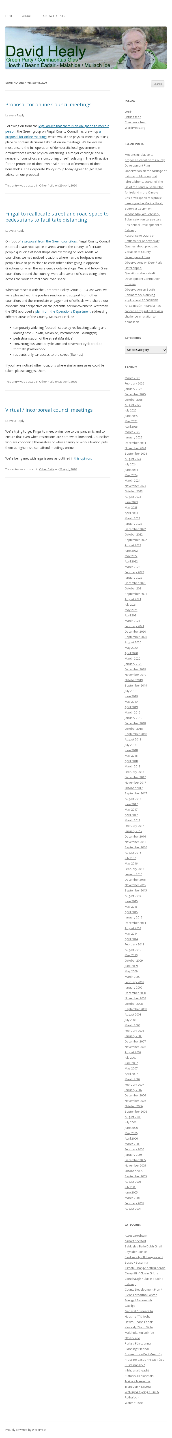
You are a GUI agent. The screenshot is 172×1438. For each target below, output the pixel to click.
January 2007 (133, 1090)
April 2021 (131, 615)
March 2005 (132, 1198)
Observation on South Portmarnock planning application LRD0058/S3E (141, 294)
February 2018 (134, 772)
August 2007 (133, 1052)
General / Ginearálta (139, 1311)
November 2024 (135, 448)
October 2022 (134, 534)
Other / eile (46, 185)
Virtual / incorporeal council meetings (49, 409)
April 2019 (131, 707)
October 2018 (134, 729)
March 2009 (132, 977)
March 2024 (132, 480)
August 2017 (133, 799)
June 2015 (131, 901)
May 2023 (131, 507)
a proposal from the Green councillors (49, 241)
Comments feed (135, 122)
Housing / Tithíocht (137, 1316)
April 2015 (131, 912)
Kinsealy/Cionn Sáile (139, 1327)
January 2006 (133, 1155)
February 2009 (134, 982)
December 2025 (135, 394)
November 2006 (135, 1101)
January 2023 (133, 524)
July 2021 (130, 604)
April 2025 (131, 427)
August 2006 (133, 1117)
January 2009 (133, 987)
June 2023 (131, 502)
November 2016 (135, 842)
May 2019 (131, 702)
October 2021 (134, 588)
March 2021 (132, 621)
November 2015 (135, 885)
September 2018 (136, 734)
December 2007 (135, 1041)
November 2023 (135, 486)
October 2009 (134, 960)
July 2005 (130, 1187)
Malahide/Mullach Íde (139, 1333)
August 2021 (133, 599)
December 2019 (135, 669)
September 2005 (136, 1176)
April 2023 (131, 513)
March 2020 (132, 658)
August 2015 (133, 896)
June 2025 (131, 416)
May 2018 (131, 755)
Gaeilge (130, 1306)
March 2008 (132, 1025)
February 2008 (134, 1031)
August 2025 (133, 405)
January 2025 (133, 437)
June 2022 (131, 551)
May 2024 (131, 475)
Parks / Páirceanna (138, 1343)
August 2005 (133, 1182)
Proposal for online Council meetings (48, 104)
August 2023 (133, 497)
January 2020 (133, 664)
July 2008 (130, 1020)
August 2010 (133, 950)
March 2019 (132, 712)
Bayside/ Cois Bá (136, 1252)
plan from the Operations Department (63, 311)
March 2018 (132, 766)
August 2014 (133, 928)
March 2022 (132, 567)
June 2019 (131, 696)
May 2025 (131, 421)
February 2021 (134, 626)
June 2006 (131, 1128)
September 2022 (136, 540)
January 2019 (133, 718)
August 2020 (133, 642)
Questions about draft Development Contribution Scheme (143, 278)
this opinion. (83, 458)
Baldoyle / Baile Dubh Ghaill (143, 1246)
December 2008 (135, 993)
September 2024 (136, 453)
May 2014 (131, 933)
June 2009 (131, 966)
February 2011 (134, 944)
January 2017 (133, 831)
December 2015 (135, 880)
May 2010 (131, 955)
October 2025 (134, 400)
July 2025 (130, 410)
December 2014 (135, 923)
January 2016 (133, 874)
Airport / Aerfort (135, 1241)
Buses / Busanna (136, 1262)
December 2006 (135, 1095)
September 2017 (136, 793)
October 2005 (134, 1171)
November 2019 (135, 675)
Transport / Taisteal (138, 1387)
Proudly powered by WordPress (25, 1430)
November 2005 (135, 1165)
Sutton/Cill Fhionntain (139, 1376)
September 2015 (136, 890)
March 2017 (132, 820)
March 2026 (132, 378)
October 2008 (134, 1004)
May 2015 (131, 907)
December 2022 (135, 529)
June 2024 (131, 470)
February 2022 (134, 572)
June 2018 (131, 750)
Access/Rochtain (136, 1236)
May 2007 (131, 1068)
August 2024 (133, 459)
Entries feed (133, 117)
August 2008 (133, 1014)
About (27, 16)
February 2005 (134, 1203)
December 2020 (135, 631)
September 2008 (136, 1009)
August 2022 (133, 545)
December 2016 (135, 836)
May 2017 (131, 809)
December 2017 (135, 777)
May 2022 (131, 556)
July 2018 (130, 745)
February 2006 (134, 1149)
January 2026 (133, 389)
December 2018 (135, 723)
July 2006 (130, 1122)
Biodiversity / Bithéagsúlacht (144, 1257)
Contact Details (53, 16)
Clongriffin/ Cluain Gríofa (141, 1273)
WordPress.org (135, 128)
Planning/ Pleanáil (137, 1349)
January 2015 (133, 917)
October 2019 (134, 680)
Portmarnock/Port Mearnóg (143, 1354)
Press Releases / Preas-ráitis (144, 1360)
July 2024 (130, 464)
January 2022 (133, 578)
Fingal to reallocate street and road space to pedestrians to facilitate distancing (57, 216)
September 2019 (136, 685)
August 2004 (133, 1209)
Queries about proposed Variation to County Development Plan (142, 251)
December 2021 (135, 583)
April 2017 (131, 815)
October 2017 (134, 788)
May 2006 (131, 1133)
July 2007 (130, 1058)
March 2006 (132, 1144)
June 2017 (131, 804)
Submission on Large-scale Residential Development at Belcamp (143, 224)
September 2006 (136, 1111)
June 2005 (131, 1192)
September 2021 (136, 594)
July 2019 (130, 691)
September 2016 (136, 847)
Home (9, 16)
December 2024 (135, 443)
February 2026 (134, 383)
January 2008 (133, 1036)
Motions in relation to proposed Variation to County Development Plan (145, 160)
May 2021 (131, 610)
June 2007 (131, 1063)
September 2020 (136, 637)
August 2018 (133, 739)
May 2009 (131, 971)
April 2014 (131, 939)
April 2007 (131, 1074)
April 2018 (131, 761)
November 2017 (135, 782)
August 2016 (133, 853)
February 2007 (134, 1084)
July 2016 (130, 858)
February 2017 (134, 826)
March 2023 (132, 518)
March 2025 (132, 432)
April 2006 (131, 1138)
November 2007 (135, 1047)
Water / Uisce (134, 1403)
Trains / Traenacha (137, 1381)
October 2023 (134, 491)
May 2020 (131, 648)
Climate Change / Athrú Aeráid (145, 1268)
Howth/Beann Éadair (139, 1322)
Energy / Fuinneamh (138, 1300)
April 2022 (131, 561)
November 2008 (135, 998)
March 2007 (132, 1079)
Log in (129, 111)
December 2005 (135, 1160)
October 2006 (134, 1106)
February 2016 (134, 869)
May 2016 (131, 863)
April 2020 (131, 653)
